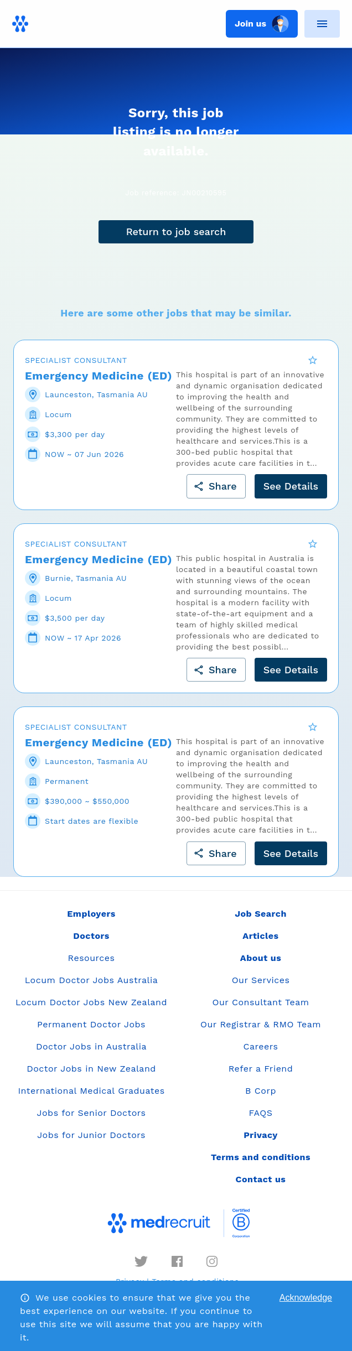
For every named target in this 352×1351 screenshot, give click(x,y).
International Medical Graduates (91, 1098)
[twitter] (141, 1269)
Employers (91, 921)
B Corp (260, 1098)
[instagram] (212, 1269)
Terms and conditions (260, 1165)
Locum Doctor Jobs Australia (91, 988)
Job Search (261, 921)
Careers (261, 1054)
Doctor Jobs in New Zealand (91, 1076)
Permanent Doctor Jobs (91, 1032)
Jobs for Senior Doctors (91, 1120)
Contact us (261, 1187)
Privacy (261, 1142)
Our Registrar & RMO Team (260, 1032)
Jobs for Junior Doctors (91, 1142)
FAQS (260, 1120)
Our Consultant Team (260, 1010)
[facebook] (177, 1269)
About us (260, 965)
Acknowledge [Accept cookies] (305, 1297)
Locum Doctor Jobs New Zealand (91, 1010)
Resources (91, 965)
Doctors (91, 943)
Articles (260, 943)
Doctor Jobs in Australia (91, 1054)
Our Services (261, 988)
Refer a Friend (261, 1076)
